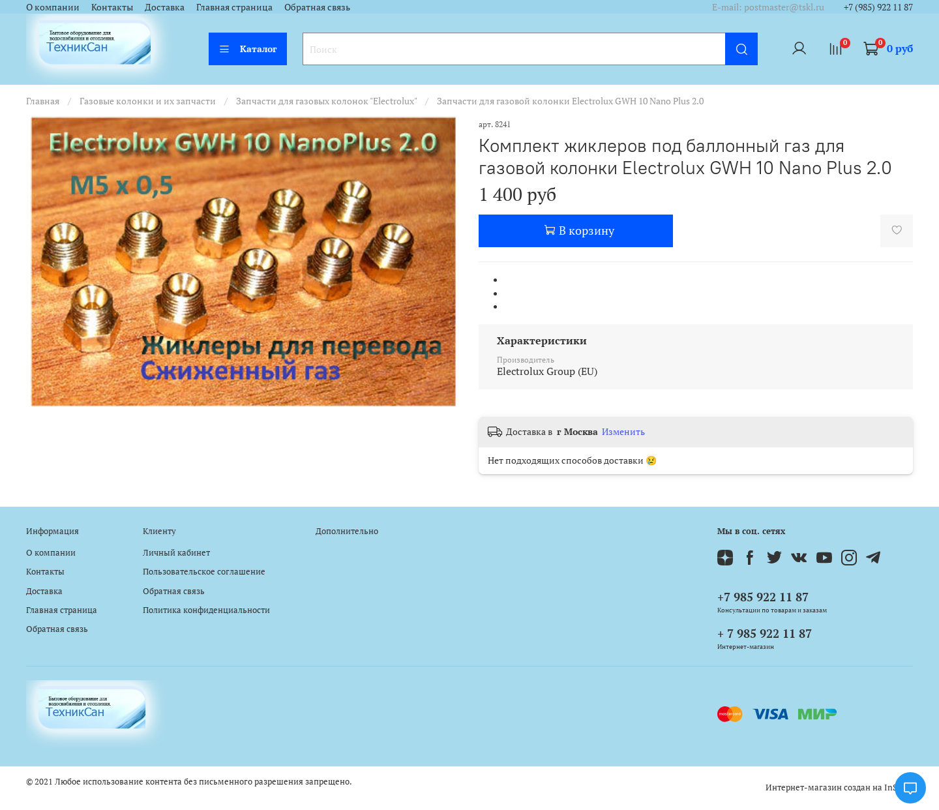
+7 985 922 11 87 (763, 597)
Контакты (112, 7)
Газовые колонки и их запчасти (148, 101)
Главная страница (234, 7)
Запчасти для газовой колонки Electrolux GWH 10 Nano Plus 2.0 (570, 101)
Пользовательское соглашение (204, 571)
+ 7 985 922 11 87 (764, 633)
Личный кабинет (176, 552)
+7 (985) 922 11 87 (878, 7)
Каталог (247, 48)
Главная (42, 101)
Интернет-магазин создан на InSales (839, 787)
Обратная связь (317, 7)
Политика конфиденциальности (206, 610)
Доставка (165, 7)
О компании (53, 7)
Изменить (623, 432)
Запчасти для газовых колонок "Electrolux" (326, 101)
